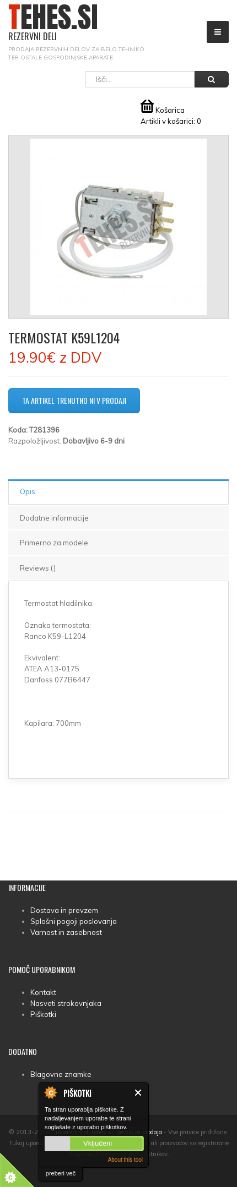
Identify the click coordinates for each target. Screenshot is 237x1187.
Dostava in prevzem (64, 910)
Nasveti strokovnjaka (65, 1003)
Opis (27, 491)
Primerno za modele (54, 542)
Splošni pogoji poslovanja (73, 921)
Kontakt (43, 992)
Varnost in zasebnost (66, 932)
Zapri (138, 1092)
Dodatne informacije (54, 517)
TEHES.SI (53, 23)
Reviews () (38, 568)
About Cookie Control (50, 1092)
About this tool (125, 1160)
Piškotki (43, 1014)
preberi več (61, 1173)
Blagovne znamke (60, 1074)
